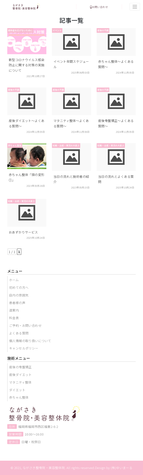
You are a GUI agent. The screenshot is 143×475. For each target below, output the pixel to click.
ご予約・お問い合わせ (25, 325)
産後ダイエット (20, 374)
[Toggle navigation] (135, 6)
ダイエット (17, 389)
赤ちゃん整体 (18, 397)
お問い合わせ (99, 7)
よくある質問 (18, 333)
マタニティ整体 (20, 382)
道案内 (14, 310)
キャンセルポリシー (23, 348)
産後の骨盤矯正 (20, 367)
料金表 (14, 317)
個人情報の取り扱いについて (30, 340)
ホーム (14, 279)
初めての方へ (18, 287)
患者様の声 (17, 302)
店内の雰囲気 (18, 295)
